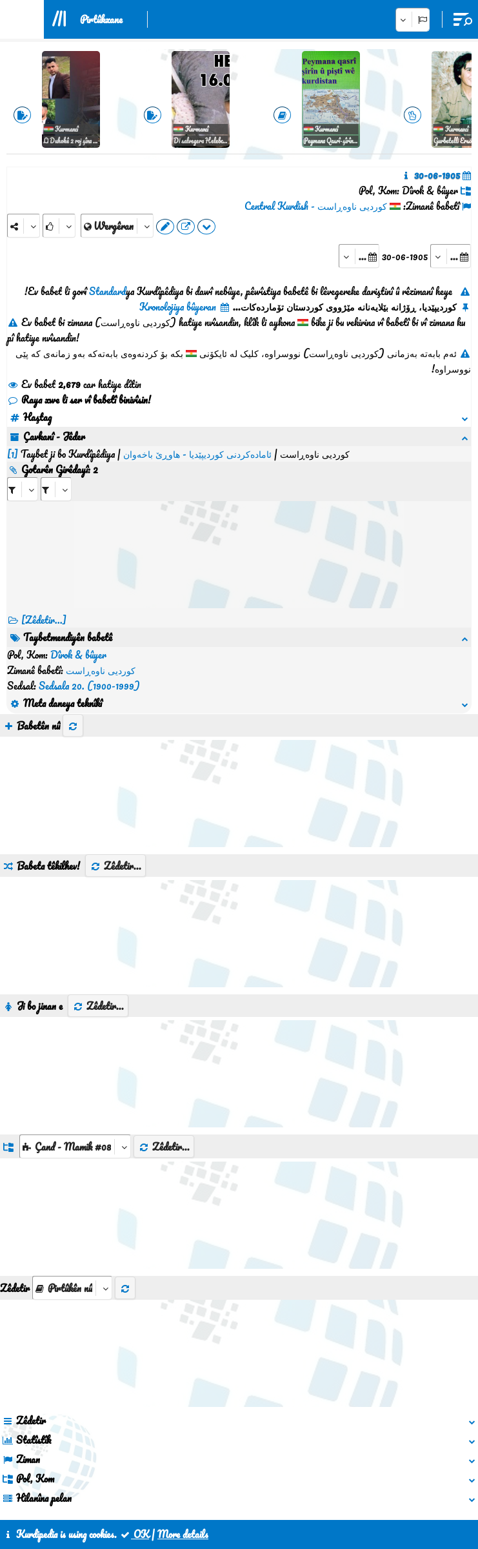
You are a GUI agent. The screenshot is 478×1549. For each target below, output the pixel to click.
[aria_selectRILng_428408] (56, 473)
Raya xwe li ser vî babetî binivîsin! (79, 399)
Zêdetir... (115, 804)
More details (182, 1534)
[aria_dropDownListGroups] (75, 1084)
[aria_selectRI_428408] (22, 473)
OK (134, 1534)
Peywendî (216, 1489)
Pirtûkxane (101, 19)
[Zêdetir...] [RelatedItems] (43, 604)
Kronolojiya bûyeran (184, 306)
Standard (107, 291)
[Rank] (59, 225)
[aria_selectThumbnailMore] (72, 1226)
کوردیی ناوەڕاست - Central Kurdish (315, 206)
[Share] (23, 225)
